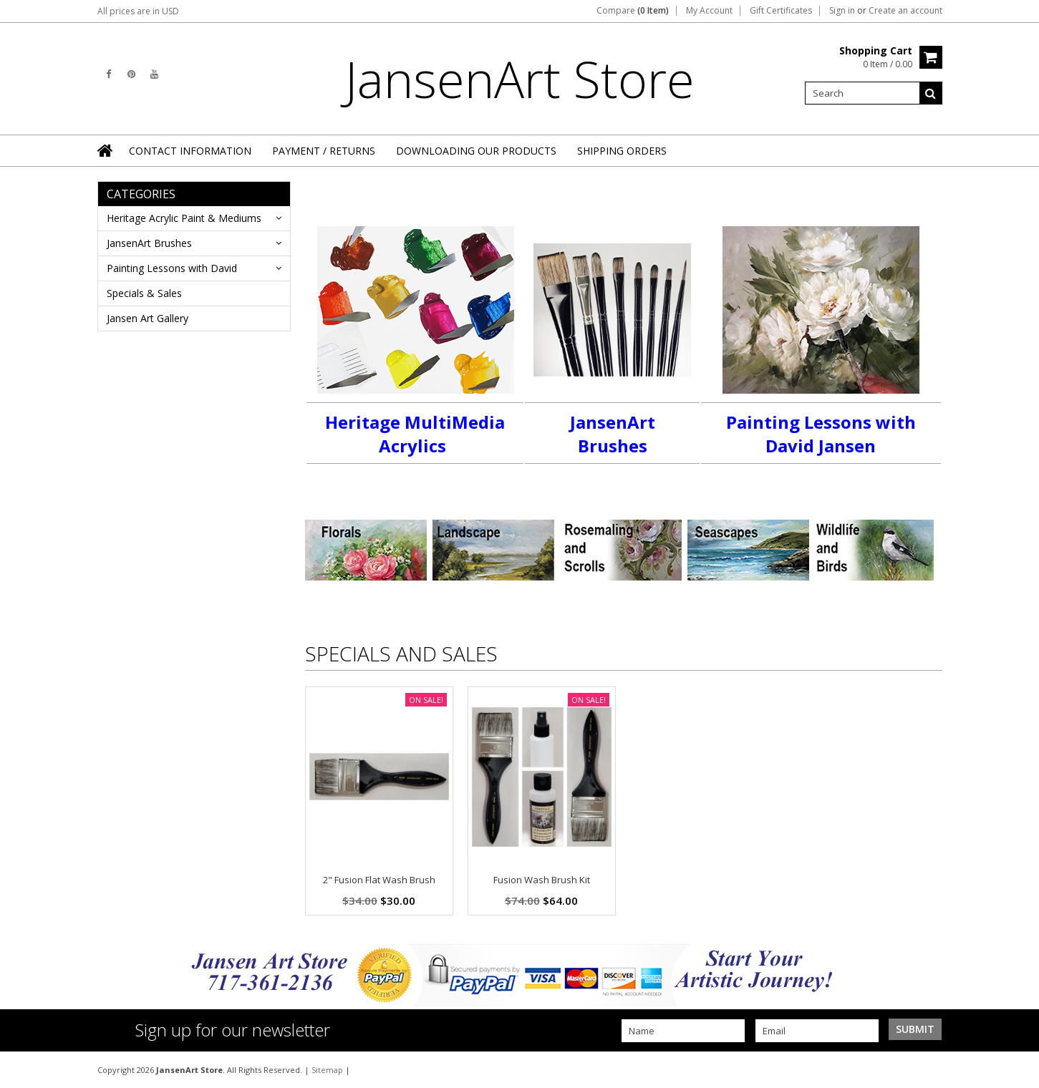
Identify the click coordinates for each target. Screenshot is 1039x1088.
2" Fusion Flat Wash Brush (379, 879)
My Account (709, 11)
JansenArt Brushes (149, 243)
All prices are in (138, 11)
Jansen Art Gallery (147, 318)
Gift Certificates (781, 11)
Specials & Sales (144, 293)
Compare (632, 11)
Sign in (842, 11)
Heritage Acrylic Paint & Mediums (184, 218)
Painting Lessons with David (172, 268)
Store (520, 78)
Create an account (905, 11)
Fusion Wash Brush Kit (541, 879)
